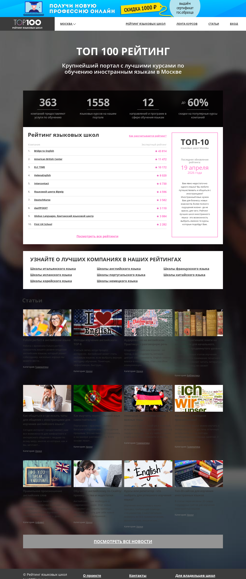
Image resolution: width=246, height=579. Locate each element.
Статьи (213, 24)
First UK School (43, 224)
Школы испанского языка (51, 275)
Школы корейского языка (51, 281)
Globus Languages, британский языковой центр (64, 216)
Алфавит (39, 522)
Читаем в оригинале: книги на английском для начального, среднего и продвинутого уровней (199, 344)
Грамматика (41, 367)
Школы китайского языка (184, 275)
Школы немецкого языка (117, 281)
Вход (234, 24)
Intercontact (41, 183)
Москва (68, 24)
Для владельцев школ (195, 575)
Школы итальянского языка (53, 269)
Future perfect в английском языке (47, 340)
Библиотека (193, 375)
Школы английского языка (119, 269)
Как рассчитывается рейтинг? (148, 135)
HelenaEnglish (42, 175)
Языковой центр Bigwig (49, 191)
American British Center (48, 159)
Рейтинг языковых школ (146, 24)
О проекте (92, 575)
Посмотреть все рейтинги (97, 236)
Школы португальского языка (121, 275)
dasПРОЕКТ (41, 208)
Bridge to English (44, 150)
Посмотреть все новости (123, 541)
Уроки (89, 371)
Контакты (137, 575)
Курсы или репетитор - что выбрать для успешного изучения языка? (147, 495)
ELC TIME (39, 167)
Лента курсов (186, 24)
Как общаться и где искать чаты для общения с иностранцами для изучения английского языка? (46, 420)
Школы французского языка (186, 269)
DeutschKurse (42, 199)
